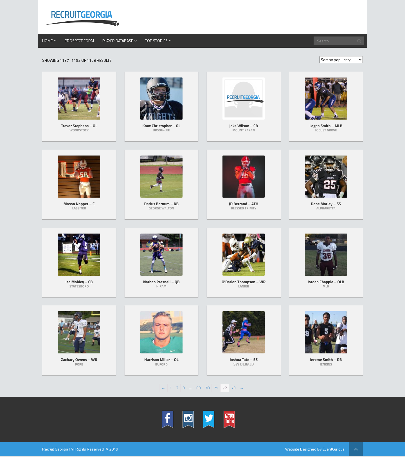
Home (47, 41)
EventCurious (334, 449)
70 (207, 388)
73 (233, 388)
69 (198, 388)
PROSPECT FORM (79, 41)
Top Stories (156, 41)
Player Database (117, 41)
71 (216, 388)
